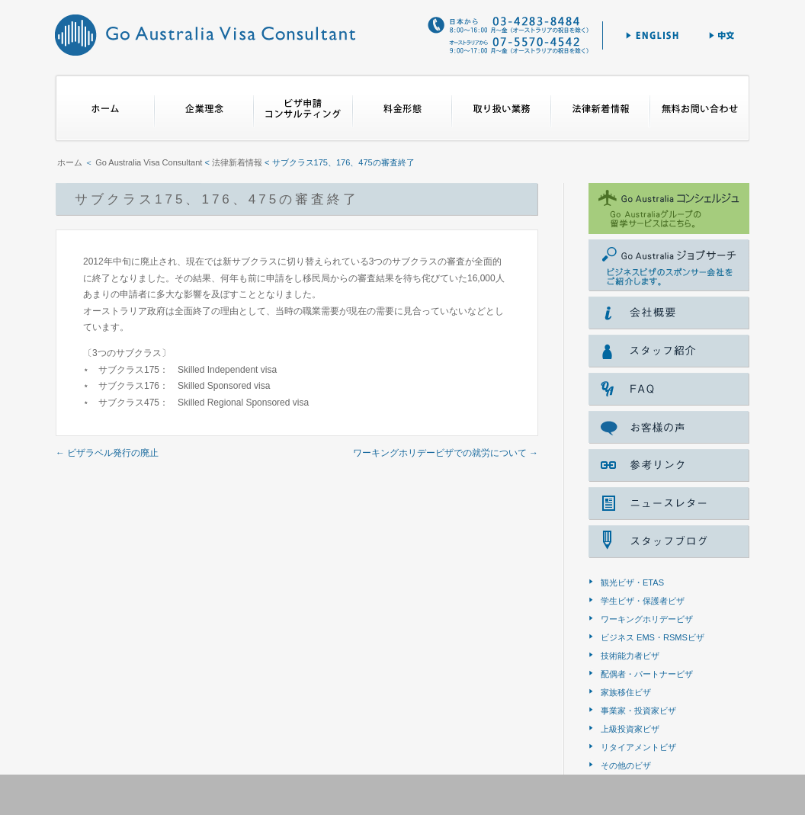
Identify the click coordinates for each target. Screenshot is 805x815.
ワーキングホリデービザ (647, 619)
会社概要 (669, 313)
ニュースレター (669, 503)
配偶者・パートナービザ (647, 674)
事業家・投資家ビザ (638, 710)
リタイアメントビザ (638, 747)
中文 (723, 35)
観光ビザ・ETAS (632, 582)
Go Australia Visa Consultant (204, 35)
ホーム (104, 108)
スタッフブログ (669, 541)
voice (669, 427)
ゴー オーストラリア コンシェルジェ (669, 208)
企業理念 (204, 108)
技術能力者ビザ (630, 655)
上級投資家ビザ (630, 728)
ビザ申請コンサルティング (303, 108)
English (652, 35)
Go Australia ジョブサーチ (669, 265)
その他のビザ (626, 765)
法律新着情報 (600, 108)
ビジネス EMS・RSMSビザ (652, 637)
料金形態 (402, 108)
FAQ (669, 389)
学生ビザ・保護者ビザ (643, 600)
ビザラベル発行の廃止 (107, 453)
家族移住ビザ (626, 692)
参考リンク (669, 465)
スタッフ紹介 (669, 351)
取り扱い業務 (501, 108)
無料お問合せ (699, 108)
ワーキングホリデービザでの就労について (445, 453)
